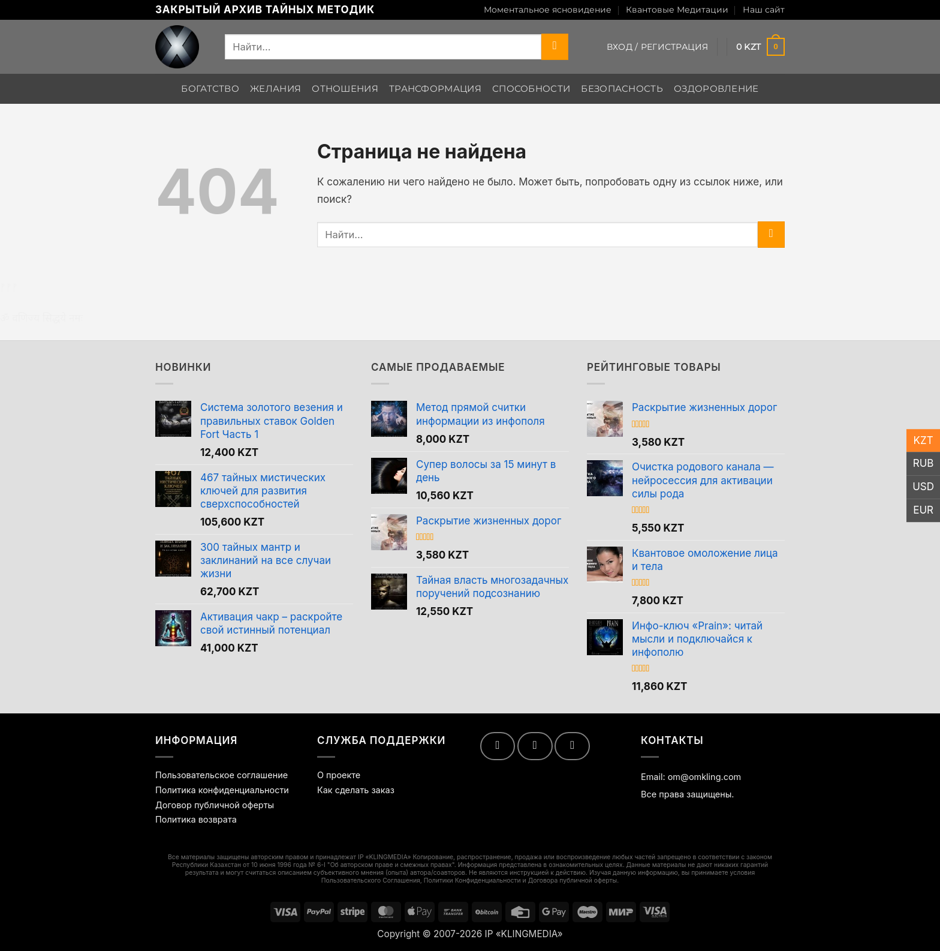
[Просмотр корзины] (760, 46)
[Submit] (554, 47)
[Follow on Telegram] (572, 746)
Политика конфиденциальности (222, 790)
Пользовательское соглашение (221, 775)
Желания (275, 88)
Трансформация (435, 88)
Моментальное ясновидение (547, 9)
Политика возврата (196, 819)
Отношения (345, 88)
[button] (658, 47)
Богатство (210, 88)
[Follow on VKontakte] (535, 746)
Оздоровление (716, 88)
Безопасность (622, 88)
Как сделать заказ (355, 790)
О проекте (338, 775)
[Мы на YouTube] (498, 746)
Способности (531, 88)
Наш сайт (764, 9)
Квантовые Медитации (677, 9)
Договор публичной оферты (214, 805)
